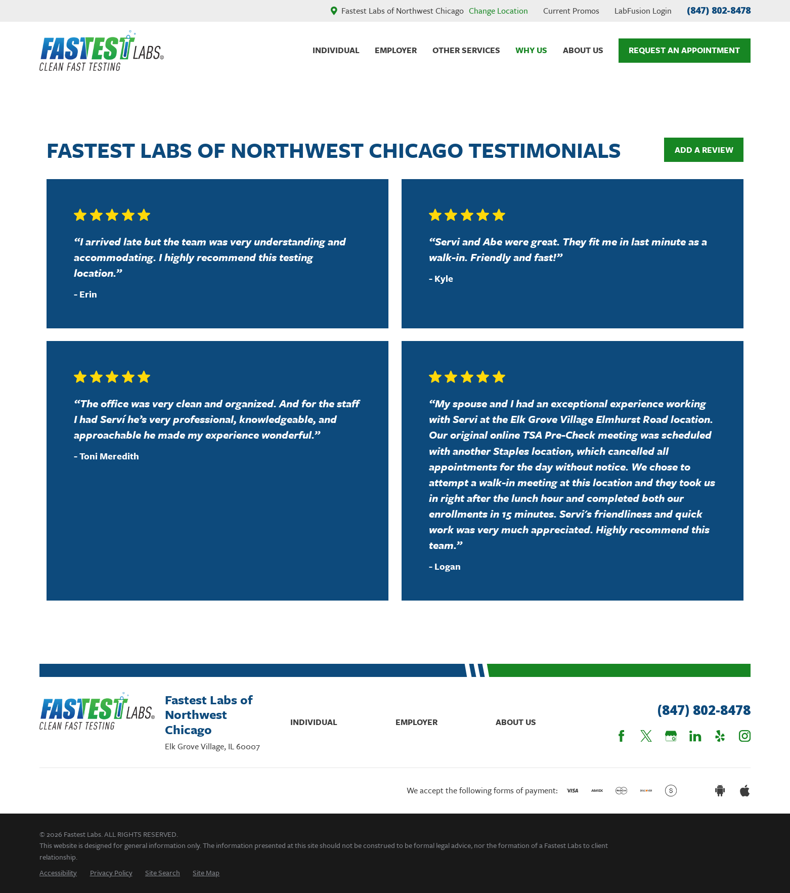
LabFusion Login (643, 11)
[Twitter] (646, 736)
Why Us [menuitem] (531, 50)
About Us (516, 722)
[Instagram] (745, 736)
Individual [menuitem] (336, 50)
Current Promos (571, 11)
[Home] (101, 50)
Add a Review (704, 150)
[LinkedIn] (695, 736)
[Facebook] (621, 736)
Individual (313, 722)
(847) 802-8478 (719, 10)
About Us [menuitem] (583, 50)
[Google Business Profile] (671, 736)
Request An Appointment (684, 50)
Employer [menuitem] (396, 50)
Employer (416, 722)
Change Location (498, 11)
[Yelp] (720, 736)
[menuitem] (58, 872)
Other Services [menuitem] (466, 50)
